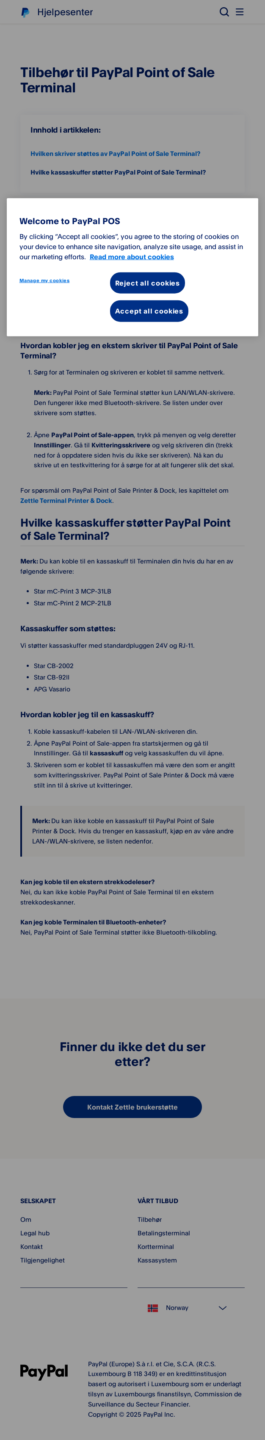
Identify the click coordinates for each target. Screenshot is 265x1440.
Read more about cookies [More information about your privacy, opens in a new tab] (132, 256)
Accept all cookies (149, 311)
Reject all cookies (147, 282)
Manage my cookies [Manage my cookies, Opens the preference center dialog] (44, 280)
